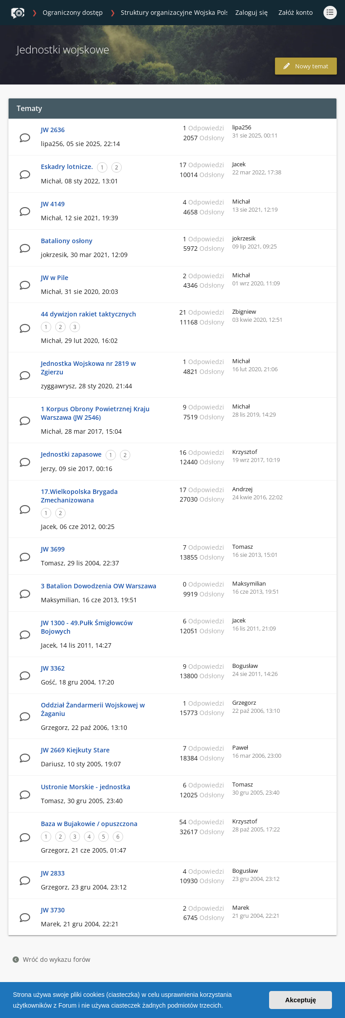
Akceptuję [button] (300, 1000)
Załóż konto (296, 12)
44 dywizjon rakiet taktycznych (88, 314)
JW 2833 (53, 873)
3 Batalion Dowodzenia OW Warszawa (98, 586)
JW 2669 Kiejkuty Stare (75, 750)
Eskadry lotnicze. (67, 166)
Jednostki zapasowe (71, 454)
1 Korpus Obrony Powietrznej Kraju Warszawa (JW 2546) (95, 413)
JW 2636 (53, 129)
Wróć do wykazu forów (51, 959)
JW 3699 (53, 549)
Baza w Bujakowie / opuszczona (89, 823)
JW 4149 (53, 204)
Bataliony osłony (67, 240)
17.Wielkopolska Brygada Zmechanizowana (79, 495)
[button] (226, 1006)
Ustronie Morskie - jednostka (85, 786)
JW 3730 (53, 910)
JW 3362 (53, 668)
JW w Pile (54, 277)
